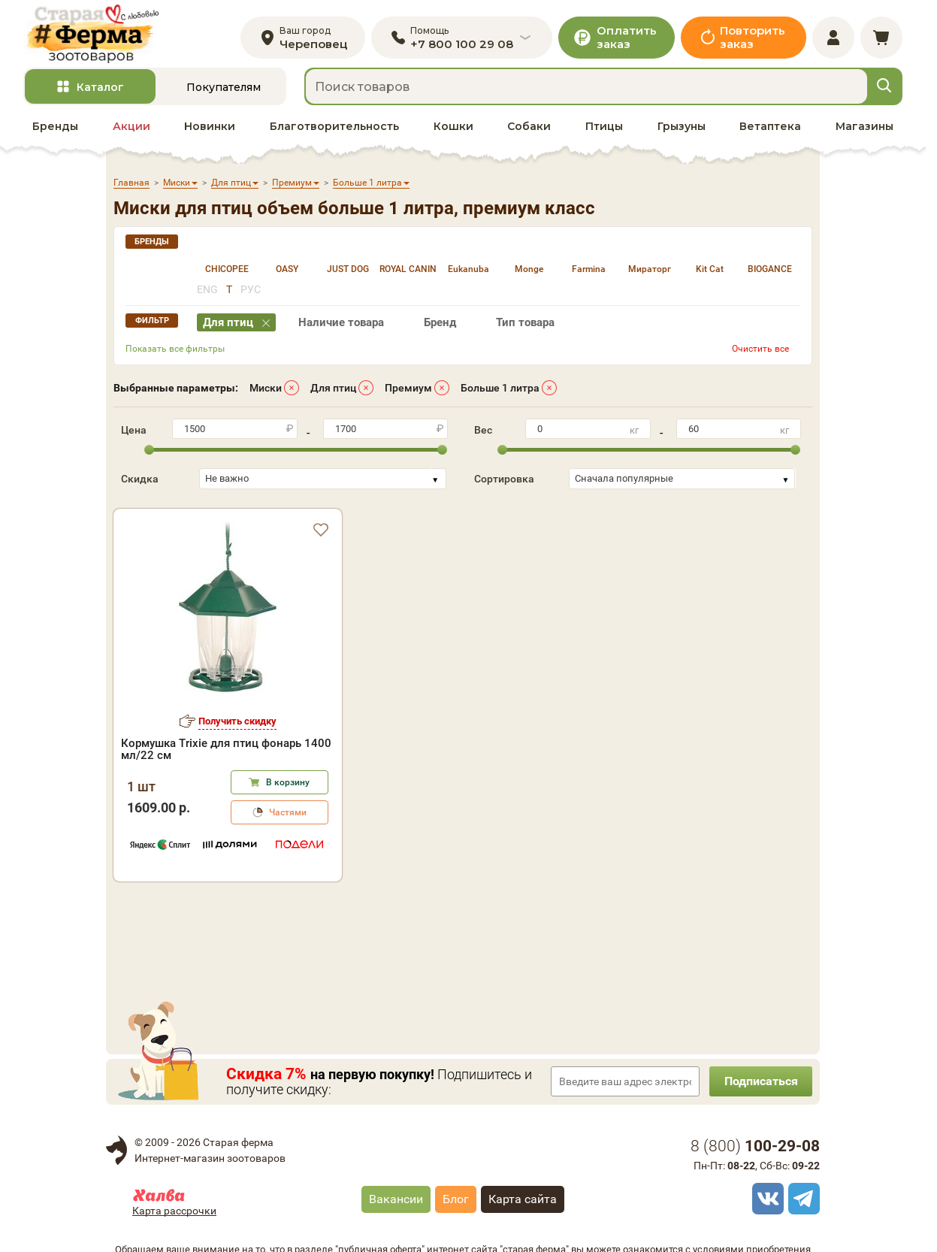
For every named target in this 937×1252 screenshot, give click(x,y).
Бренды (55, 128)
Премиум (408, 390)
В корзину (288, 784)
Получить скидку (237, 723)
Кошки (453, 128)
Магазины (864, 128)
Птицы (604, 128)
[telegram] (802, 1201)
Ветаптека (770, 128)
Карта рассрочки (174, 1213)
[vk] (766, 1201)
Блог (456, 1201)
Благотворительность (334, 128)
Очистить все (760, 351)
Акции (131, 128)
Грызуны (681, 128)
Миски (265, 390)
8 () (755, 1148)
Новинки (209, 128)
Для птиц (333, 390)
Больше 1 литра (500, 390)
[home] (93, 35)
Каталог (100, 89)
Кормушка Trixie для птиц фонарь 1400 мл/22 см (226, 751)
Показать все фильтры (175, 351)
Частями (288, 814)
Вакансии (396, 1201)
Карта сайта (522, 1201)
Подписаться (759, 1083)
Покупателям (223, 89)
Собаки (529, 128)
